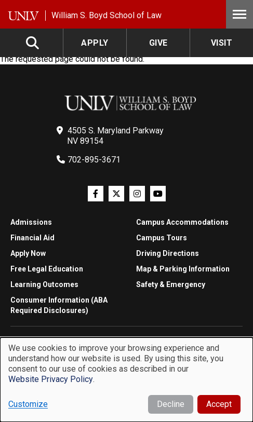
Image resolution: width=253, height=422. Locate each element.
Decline (170, 404)
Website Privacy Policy (50, 379)
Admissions (31, 222)
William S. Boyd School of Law (106, 15)
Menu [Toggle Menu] (239, 14)
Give (158, 43)
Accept (219, 404)
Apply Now (28, 253)
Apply (95, 43)
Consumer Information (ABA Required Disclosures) (59, 305)
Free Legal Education (46, 269)
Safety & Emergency (170, 284)
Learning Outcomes (44, 284)
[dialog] (126, 379)
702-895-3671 (94, 160)
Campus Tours (161, 238)
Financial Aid (32, 238)
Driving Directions (167, 253)
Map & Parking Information (183, 269)
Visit (222, 43)
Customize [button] (28, 404)
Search (33, 43)
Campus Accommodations (182, 222)
